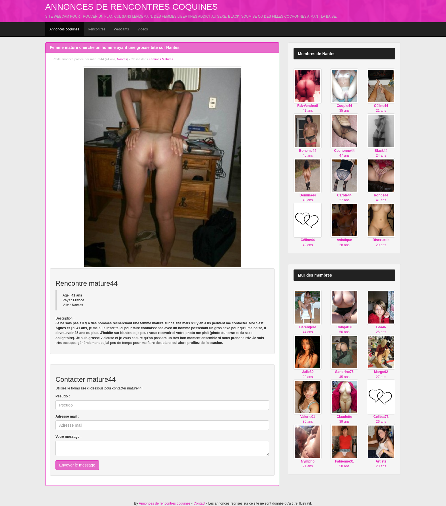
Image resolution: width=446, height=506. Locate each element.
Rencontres (96, 29)
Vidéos (142, 29)
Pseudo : (62, 396)
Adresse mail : (67, 416)
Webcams (121, 29)
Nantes (122, 59)
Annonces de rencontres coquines (131, 6)
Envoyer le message (77, 465)
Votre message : (68, 437)
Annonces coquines (64, 29)
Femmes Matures (161, 59)
